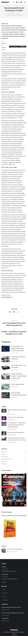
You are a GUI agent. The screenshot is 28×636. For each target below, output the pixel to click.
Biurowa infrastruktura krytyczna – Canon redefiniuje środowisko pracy (19, 376)
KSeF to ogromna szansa (17, 384)
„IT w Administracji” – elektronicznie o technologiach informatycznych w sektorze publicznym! (16, 425)
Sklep (4, 589)
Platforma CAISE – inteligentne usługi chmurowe (18, 394)
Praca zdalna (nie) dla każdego (14, 515)
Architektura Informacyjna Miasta (15, 432)
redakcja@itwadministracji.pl (8, 571)
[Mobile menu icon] (25, 2)
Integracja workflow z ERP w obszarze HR (16, 410)
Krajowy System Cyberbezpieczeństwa (11, 607)
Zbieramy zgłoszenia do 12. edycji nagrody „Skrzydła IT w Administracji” (16, 439)
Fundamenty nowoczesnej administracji (18, 358)
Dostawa (5, 593)
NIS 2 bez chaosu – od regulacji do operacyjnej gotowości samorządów (17, 348)
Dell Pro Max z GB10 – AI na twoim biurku (18, 366)
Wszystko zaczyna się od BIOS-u (15, 417)
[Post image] (5, 349)
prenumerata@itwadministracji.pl (9, 578)
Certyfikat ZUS (5, 618)
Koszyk (5, 596)
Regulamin (5, 600)
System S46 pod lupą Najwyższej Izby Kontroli (12, 613)
